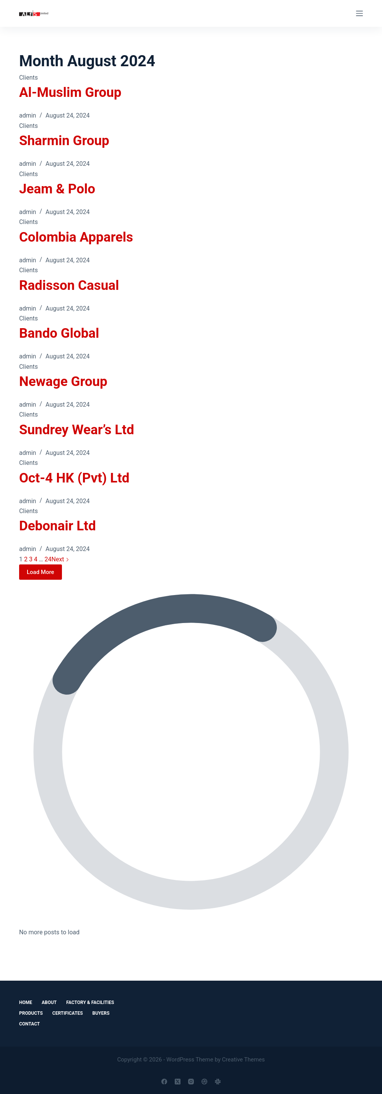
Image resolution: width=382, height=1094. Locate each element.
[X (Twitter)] (177, 1081)
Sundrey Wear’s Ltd (76, 430)
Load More (40, 572)
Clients (28, 77)
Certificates (67, 1013)
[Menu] (359, 13)
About (49, 1002)
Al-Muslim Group (70, 92)
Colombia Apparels (76, 237)
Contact (29, 1024)
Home (25, 1002)
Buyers (101, 1013)
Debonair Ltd (57, 526)
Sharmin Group (64, 141)
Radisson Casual (69, 285)
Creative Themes (243, 1059)
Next (60, 559)
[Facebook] (164, 1081)
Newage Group (63, 381)
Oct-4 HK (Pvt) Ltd (74, 478)
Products (31, 1013)
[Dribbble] (204, 1081)
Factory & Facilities (90, 1002)
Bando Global (59, 333)
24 (48, 559)
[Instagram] (191, 1081)
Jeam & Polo (57, 189)
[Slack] (218, 1081)
